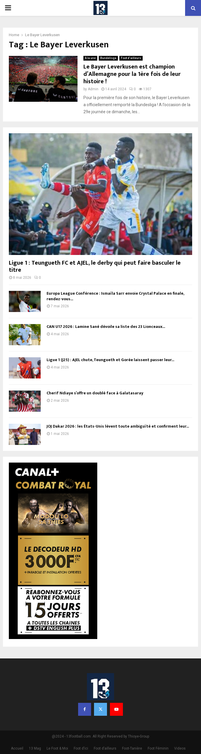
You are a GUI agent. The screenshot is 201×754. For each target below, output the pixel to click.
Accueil (17, 748)
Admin (93, 89)
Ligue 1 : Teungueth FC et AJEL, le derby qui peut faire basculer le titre (95, 266)
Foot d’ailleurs (131, 58)
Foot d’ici (81, 748)
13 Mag (35, 748)
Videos (180, 748)
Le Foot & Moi (57, 748)
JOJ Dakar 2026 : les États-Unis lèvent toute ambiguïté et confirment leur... (118, 426)
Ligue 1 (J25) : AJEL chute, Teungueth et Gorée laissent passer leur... (110, 359)
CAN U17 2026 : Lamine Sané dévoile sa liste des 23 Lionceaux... (106, 326)
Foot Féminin (158, 748)
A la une (90, 58)
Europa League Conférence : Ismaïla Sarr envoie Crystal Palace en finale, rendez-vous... (115, 296)
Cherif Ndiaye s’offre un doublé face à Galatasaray (95, 393)
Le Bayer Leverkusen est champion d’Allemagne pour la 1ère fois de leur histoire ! (132, 74)
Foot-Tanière (132, 748)
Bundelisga (108, 58)
